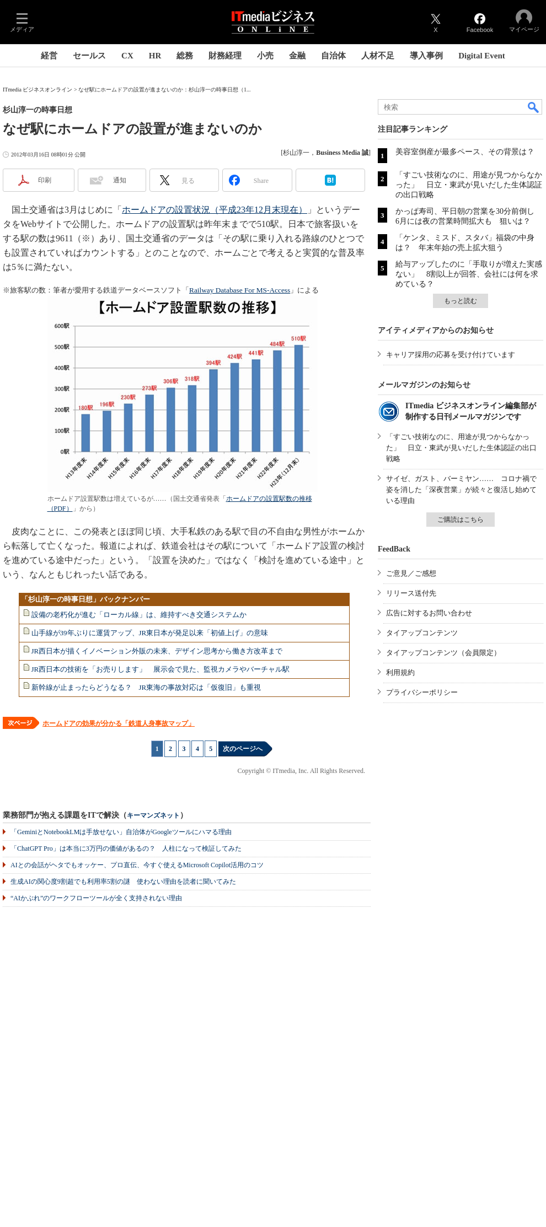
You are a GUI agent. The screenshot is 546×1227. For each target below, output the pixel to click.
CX (127, 55)
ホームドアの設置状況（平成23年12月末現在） (214, 209)
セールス (89, 55)
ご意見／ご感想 (411, 573)
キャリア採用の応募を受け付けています (450, 354)
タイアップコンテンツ (422, 633)
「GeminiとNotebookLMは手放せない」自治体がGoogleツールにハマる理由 (121, 832)
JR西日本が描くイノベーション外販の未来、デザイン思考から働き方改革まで (157, 651)
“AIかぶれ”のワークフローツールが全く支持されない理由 (96, 898)
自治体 (333, 55)
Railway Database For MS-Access (239, 290)
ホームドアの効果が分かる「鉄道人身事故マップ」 (118, 723)
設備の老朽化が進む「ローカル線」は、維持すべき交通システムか (139, 614)
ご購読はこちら (460, 519)
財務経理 (225, 55)
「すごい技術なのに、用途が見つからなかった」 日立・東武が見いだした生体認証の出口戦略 (468, 185)
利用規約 (400, 672)
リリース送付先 (411, 593)
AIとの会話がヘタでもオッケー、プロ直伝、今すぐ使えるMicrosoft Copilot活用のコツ (137, 865)
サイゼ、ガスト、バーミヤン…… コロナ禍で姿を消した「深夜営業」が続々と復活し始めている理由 (461, 489)
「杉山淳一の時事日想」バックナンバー (85, 599)
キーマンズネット (153, 815)
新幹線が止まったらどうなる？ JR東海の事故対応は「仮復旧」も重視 (146, 687)
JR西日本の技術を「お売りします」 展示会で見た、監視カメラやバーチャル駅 (160, 669)
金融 (297, 55)
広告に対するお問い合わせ (429, 613)
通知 (119, 180)
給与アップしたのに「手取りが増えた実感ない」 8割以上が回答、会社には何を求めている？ (468, 274)
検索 (534, 107)
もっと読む (460, 301)
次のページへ (243, 749)
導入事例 (426, 55)
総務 (184, 55)
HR (155, 55)
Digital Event (481, 55)
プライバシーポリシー (422, 692)
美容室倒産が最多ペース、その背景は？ (464, 152)
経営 (49, 55)
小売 (265, 55)
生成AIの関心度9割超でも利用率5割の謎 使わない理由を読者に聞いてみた (123, 881)
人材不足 (377, 55)
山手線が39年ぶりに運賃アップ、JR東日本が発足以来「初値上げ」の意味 (150, 633)
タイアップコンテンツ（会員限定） (443, 652)
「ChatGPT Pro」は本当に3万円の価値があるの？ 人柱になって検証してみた (126, 848)
